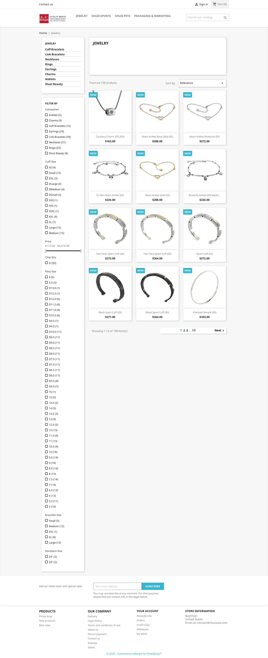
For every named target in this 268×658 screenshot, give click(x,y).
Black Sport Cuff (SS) (110, 312)
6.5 (53, 490)
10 (53, 452)
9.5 (53, 457)
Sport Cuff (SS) (204, 253)
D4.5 (53, 320)
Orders (141, 620)
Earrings (50, 69)
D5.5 (53, 381)
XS (52, 167)
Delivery (92, 616)
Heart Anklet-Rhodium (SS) (204, 136)
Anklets (50, 79)
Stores (91, 647)
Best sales (45, 625)
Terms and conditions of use (104, 625)
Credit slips (143, 624)
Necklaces (52, 59)
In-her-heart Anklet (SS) (110, 195)
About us (93, 629)
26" (53, 562)
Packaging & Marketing (152, 16)
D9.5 (54, 337)
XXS (53, 205)
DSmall (55, 194)
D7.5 (54, 359)
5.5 (53, 501)
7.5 (53, 479)
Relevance (202, 83)
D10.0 (55, 331)
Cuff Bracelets (54, 49)
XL (52, 222)
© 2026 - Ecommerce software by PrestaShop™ (134, 653)
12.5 (53, 424)
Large (55, 227)
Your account (147, 611)
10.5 (53, 446)
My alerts (142, 633)
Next (220, 331)
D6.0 (54, 375)
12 (53, 430)
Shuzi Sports (101, 16)
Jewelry (82, 16)
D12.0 (54, 299)
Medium (56, 233)
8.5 (53, 468)
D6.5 (54, 370)
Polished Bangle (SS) (204, 312)
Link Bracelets (55, 54)
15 (52, 397)
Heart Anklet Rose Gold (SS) (157, 136)
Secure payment (97, 634)
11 (53, 441)
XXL (53, 216)
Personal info (144, 616)
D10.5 (54, 315)
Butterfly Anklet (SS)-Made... (204, 195)
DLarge (55, 183)
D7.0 (54, 364)
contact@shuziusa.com (212, 623)
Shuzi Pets (122, 16)
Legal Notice (95, 620)
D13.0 (54, 288)
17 (194, 330)
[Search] (207, 17)
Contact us (46, 4)
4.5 (53, 282)
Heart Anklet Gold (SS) (157, 195)
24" (53, 556)
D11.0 (54, 309)
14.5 (53, 402)
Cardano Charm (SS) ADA (110, 136)
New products (47, 620)
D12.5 (54, 293)
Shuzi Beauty (54, 84)
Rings (49, 64)
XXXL (54, 211)
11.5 (53, 435)
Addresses (143, 629)
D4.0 (53, 326)
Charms (50, 74)
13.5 (53, 413)
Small (55, 173)
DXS (53, 200)
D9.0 (54, 342)
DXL (53, 178)
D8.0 (54, 353)
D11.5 (54, 304)
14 (52, 408)
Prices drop (45, 616)
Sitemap (92, 643)
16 (52, 391)
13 (52, 419)
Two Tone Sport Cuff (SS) (110, 253)
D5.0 (53, 386)
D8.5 (54, 348)
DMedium (57, 189)
